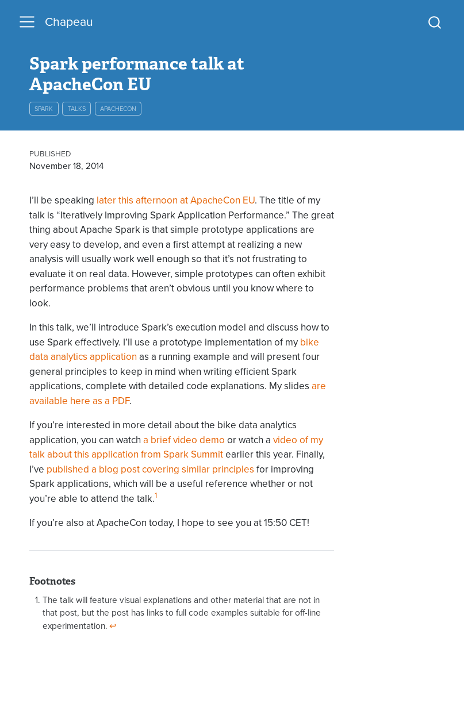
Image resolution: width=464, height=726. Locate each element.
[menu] (27, 22)
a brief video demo (184, 440)
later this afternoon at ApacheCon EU (176, 200)
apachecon (118, 108)
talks (77, 108)
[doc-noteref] (156, 498)
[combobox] (435, 22)
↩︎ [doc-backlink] (113, 625)
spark (43, 108)
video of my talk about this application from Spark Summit (176, 447)
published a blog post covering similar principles (150, 469)
